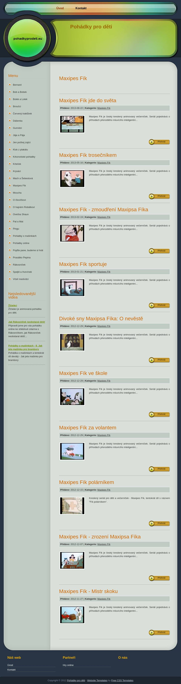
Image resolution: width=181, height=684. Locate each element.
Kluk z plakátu (20, 149)
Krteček (17, 164)
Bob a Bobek (20, 92)
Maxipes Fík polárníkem (86, 482)
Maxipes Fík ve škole (83, 373)
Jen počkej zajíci (21, 142)
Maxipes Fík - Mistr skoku (88, 591)
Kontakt (81, 8)
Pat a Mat (18, 221)
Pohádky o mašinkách (24, 236)
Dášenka (17, 120)
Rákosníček (19, 264)
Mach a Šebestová (23, 178)
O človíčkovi (19, 200)
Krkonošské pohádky (24, 156)
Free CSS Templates (122, 680)
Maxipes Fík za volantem (87, 427)
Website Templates (97, 680)
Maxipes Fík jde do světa (87, 100)
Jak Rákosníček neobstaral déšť (26, 322)
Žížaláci (12, 305)
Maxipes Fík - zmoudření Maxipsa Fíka (103, 209)
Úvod (60, 8)
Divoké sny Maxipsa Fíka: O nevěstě (101, 318)
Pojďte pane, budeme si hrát (28, 250)
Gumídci (17, 128)
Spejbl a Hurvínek (22, 272)
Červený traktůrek (22, 113)
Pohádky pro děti (76, 680)
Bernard (17, 84)
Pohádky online (21, 243)
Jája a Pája (19, 135)
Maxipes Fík (19, 185)
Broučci (17, 106)
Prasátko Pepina (21, 257)
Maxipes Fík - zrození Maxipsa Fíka (100, 537)
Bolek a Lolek (20, 99)
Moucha (17, 192)
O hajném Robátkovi (24, 207)
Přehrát (161, 141)
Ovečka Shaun (21, 214)
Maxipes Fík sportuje (83, 264)
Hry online (68, 665)
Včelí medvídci (21, 279)
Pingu (16, 228)
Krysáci (17, 171)
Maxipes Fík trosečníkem (88, 155)
